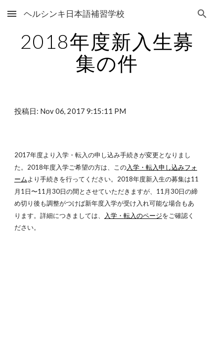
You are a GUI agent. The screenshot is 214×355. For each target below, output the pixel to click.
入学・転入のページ (133, 215)
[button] (12, 13)
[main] (107, 52)
